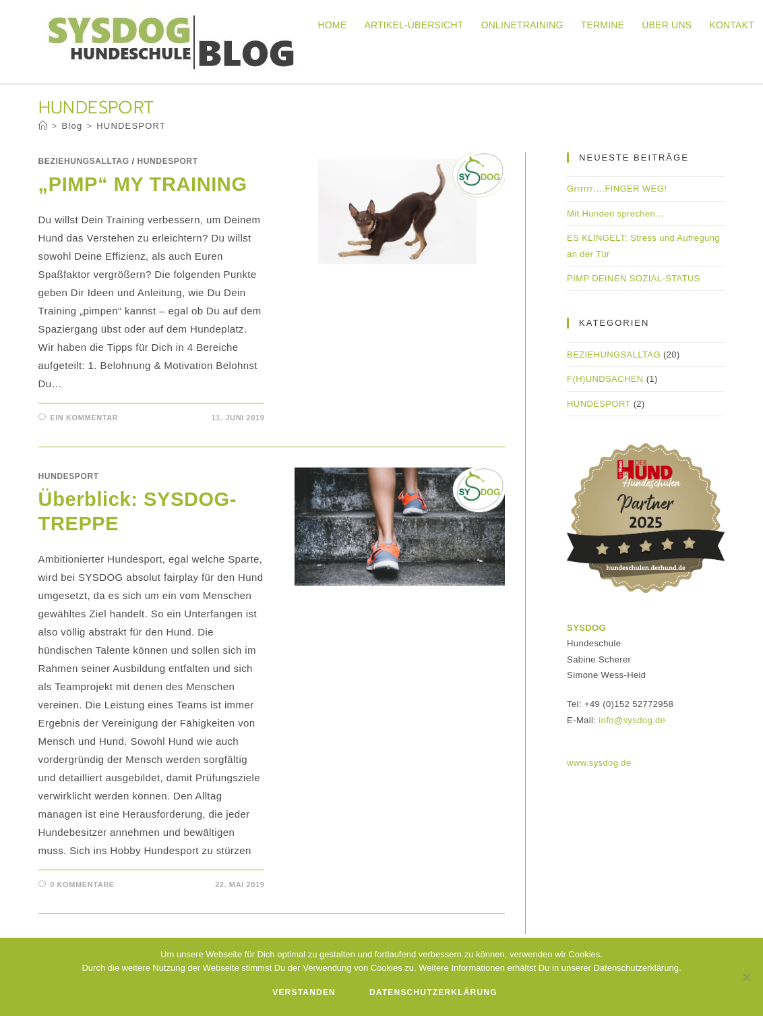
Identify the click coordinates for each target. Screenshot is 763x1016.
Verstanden (304, 992)
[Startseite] (43, 126)
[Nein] (746, 977)
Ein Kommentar (84, 418)
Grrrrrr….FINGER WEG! (617, 189)
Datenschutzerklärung (433, 992)
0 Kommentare (82, 884)
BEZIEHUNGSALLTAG (83, 161)
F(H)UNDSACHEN (605, 379)
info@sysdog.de (632, 720)
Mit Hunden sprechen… (616, 213)
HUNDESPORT (131, 126)
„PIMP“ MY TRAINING (142, 184)
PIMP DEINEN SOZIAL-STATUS (633, 278)
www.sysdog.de (599, 763)
